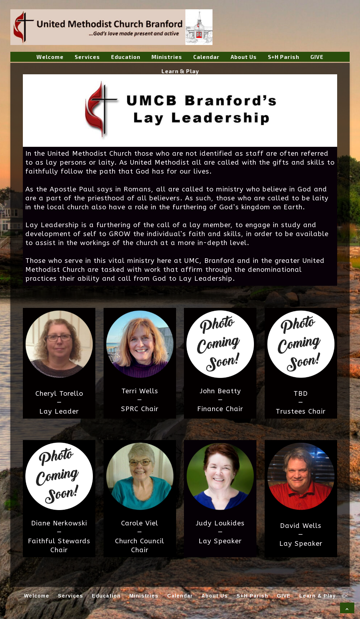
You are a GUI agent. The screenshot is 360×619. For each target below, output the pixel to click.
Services (87, 57)
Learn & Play (180, 71)
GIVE (317, 57)
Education (125, 57)
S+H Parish (283, 57)
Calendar (206, 57)
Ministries (166, 57)
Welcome (50, 57)
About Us (244, 57)
